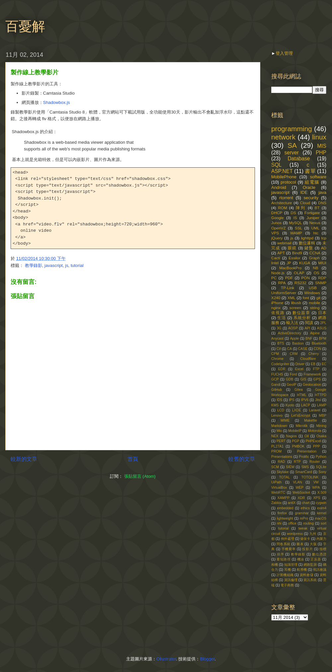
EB (313, 364)
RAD (281, 461)
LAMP (321, 405)
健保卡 (305, 539)
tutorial (77, 265)
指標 (322, 549)
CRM (294, 354)
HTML (301, 395)
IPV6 (305, 400)
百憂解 (25, 26)
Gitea (298, 389)
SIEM (290, 467)
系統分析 (302, 317)
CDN (317, 349)
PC (274, 278)
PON (305, 278)
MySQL (295, 222)
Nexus (314, 222)
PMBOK (298, 446)
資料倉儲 (306, 575)
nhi (279, 523)
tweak (302, 528)
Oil (306, 436)
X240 (275, 297)
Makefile (310, 420)
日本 (322, 312)
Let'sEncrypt (300, 415)
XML (291, 297)
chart (305, 503)
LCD (280, 410)
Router (314, 461)
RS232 (300, 283)
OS (316, 273)
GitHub (276, 389)
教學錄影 (33, 265)
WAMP (296, 233)
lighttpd (307, 238)
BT (317, 208)
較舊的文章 (241, 459)
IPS (291, 400)
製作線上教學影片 (34, 72)
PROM (276, 451)
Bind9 (297, 253)
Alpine (315, 333)
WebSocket (301, 492)
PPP (316, 446)
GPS (317, 379)
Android (278, 187)
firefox (282, 513)
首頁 (132, 459)
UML (315, 228)
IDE (304, 192)
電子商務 (287, 585)
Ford (293, 374)
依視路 (278, 312)
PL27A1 (277, 446)
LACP (305, 405)
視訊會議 (319, 569)
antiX (292, 503)
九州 (312, 534)
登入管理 (284, 53)
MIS (321, 146)
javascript (53, 265)
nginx (276, 307)
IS (295, 217)
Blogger (207, 658)
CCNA (314, 253)
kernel (321, 513)
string (315, 307)
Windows (312, 293)
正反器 (315, 559)
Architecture (281, 203)
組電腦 (312, 182)
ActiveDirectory (289, 333)
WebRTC (278, 492)
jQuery (277, 238)
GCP (275, 379)
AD (323, 248)
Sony (322, 472)
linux (319, 137)
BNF (308, 338)
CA (289, 349)
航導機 (302, 569)
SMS (305, 467)
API (307, 328)
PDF (289, 278)
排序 (280, 554)
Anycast (277, 338)
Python (321, 457)
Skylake (283, 472)
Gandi (276, 384)
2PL (323, 323)
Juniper (312, 217)
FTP (316, 369)
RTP (297, 461)
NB (315, 268)
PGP (295, 441)
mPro (304, 518)
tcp (323, 238)
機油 (300, 559)
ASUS (321, 328)
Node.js (278, 273)
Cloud (305, 203)
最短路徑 (283, 559)
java (322, 192)
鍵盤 (308, 248)
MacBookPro (290, 268)
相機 (274, 564)
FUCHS (277, 374)
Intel (275, 263)
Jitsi (318, 400)
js (66, 265)
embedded (285, 508)
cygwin (321, 503)
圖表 (299, 544)
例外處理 (287, 539)
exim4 (321, 508)
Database (299, 158)
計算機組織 (285, 575)
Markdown (279, 426)
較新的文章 (24, 459)
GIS (303, 379)
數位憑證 (319, 554)
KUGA (304, 263)
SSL (298, 228)
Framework (312, 374)
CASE (302, 349)
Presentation (306, 451)
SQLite (321, 467)
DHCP (276, 212)
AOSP (293, 328)
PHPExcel (313, 441)
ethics (305, 508)
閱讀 (309, 322)
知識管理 (290, 564)
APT (281, 253)
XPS (316, 498)
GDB (289, 379)
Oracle (309, 187)
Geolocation (312, 384)
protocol (288, 182)
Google (277, 217)
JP (289, 263)
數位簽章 (301, 312)
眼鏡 (292, 248)
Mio (279, 431)
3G (279, 328)
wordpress (295, 534)
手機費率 (289, 549)
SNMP (320, 283)
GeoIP (291, 384)
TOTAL (284, 477)
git (318, 297)
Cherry (313, 354)
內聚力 (321, 539)
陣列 (301, 208)
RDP (322, 278)
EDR (282, 369)
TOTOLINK (310, 477)
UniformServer (283, 293)
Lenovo (277, 415)
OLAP (299, 273)
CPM (275, 354)
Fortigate (312, 212)
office (292, 523)
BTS (281, 343)
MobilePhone (283, 176)
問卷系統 (283, 544)
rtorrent (286, 197)
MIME (285, 420)
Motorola (314, 431)
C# (279, 349)
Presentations (281, 457)
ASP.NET (282, 171)
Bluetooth (319, 343)
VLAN (297, 482)
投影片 (307, 549)
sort (323, 523)
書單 (310, 171)
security (310, 197)
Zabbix (276, 503)
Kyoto (290, 405)
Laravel (314, 410)
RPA (282, 283)
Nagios (291, 436)
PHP (321, 152)
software (318, 176)
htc (315, 233)
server (291, 152)
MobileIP (294, 431)
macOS (320, 518)
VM (316, 482)
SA (292, 145)
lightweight (285, 518)
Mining (321, 426)
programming (291, 128)
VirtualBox (279, 487)
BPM (322, 338)
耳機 (287, 569)
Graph (314, 258)
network (283, 137)
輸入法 (292, 322)
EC (324, 364)
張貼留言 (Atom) (140, 476)
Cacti (275, 258)
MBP (322, 415)
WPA (316, 487)
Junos (276, 222)
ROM (282, 208)
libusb (296, 302)
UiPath (276, 482)
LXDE (296, 410)
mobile (314, 302)
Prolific (304, 457)
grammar (302, 513)
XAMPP (284, 498)
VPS (275, 233)
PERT (281, 441)
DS (293, 212)
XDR (301, 498)
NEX (274, 436)
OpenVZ (278, 228)
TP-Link (287, 288)
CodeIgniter (280, 364)
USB (313, 288)
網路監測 (310, 564)
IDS (279, 400)
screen (295, 307)
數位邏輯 (307, 243)
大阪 (313, 544)
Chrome (277, 359)
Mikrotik (302, 426)
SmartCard (303, 472)
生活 (281, 317)
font (306, 297)
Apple (294, 338)
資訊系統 (310, 580)
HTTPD (320, 395)
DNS (322, 203)
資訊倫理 (290, 580)
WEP (300, 487)
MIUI (322, 263)
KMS (275, 405)
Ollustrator (166, 658)
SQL (276, 165)
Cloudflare (308, 359)
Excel (299, 369)
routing (308, 523)
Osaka (321, 436)
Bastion (298, 343)
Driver (300, 364)
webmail (284, 243)
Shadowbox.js (56, 102)
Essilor (294, 258)
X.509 (321, 492)
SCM (275, 467)
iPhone (277, 302)
